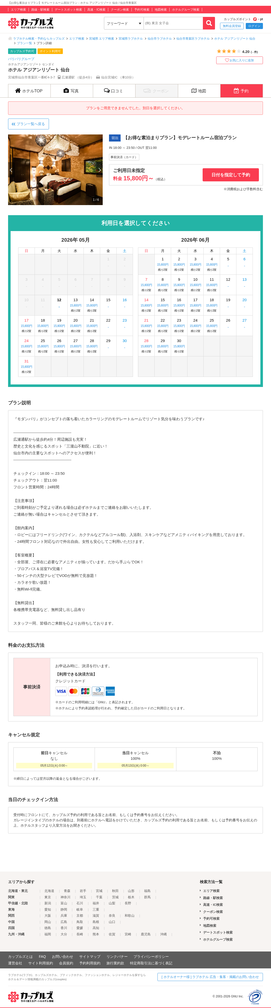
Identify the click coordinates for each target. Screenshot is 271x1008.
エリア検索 (18, 9)
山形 (131, 891)
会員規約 (66, 963)
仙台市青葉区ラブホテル (193, 38)
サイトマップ (89, 957)
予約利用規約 (89, 963)
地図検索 (161, 9)
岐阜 (79, 909)
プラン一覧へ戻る (31, 124)
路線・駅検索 (40, 9)
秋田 (115, 891)
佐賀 (112, 934)
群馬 (147, 897)
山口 (112, 922)
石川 (79, 903)
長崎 (79, 934)
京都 (79, 915)
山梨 (112, 903)
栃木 (131, 897)
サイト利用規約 (40, 963)
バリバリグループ (21, 59)
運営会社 (15, 963)
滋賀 (96, 915)
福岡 (47, 934)
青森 (67, 891)
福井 (96, 903)
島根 (96, 922)
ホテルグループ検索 (185, 9)
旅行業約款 (115, 963)
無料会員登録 (232, 26)
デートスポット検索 (68, 9)
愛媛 (79, 928)
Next (99, 169)
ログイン (254, 26)
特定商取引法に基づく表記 (151, 963)
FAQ (42, 957)
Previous (11, 169)
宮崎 (128, 934)
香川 (64, 928)
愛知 (47, 909)
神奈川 (65, 897)
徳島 (47, 928)
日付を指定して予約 (230, 175)
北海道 (49, 891)
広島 (64, 922)
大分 (64, 934)
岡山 (47, 922)
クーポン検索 (120, 9)
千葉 (99, 897)
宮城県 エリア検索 (101, 38)
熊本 (96, 934)
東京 (47, 897)
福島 (147, 891)
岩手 (83, 891)
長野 (128, 903)
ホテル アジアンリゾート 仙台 (234, 38)
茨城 (115, 897)
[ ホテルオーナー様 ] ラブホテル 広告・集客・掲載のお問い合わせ (210, 977)
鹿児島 (146, 934)
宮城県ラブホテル (131, 38)
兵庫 (64, 915)
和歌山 (129, 915)
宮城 (99, 891)
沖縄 (163, 934)
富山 (64, 903)
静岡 (64, 909)
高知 (96, 928)
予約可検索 (141, 9)
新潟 (47, 903)
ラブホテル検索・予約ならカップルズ (39, 38)
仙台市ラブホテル (160, 38)
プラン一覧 (24, 43)
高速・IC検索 (96, 9)
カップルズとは (20, 957)
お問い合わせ (62, 957)
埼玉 (83, 897)
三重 (96, 909)
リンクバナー (117, 957)
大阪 (47, 915)
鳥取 (79, 922)
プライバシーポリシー (151, 957)
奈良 (112, 915)
